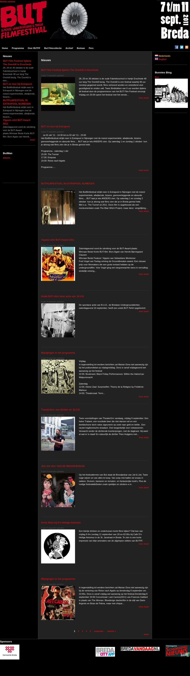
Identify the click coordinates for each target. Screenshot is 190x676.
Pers (91, 48)
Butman (81, 48)
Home (5, 48)
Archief (69, 48)
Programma (18, 48)
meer (32, 140)
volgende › (99, 631)
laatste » (111, 631)
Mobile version (7, 1)
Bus (157, 77)
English (161, 59)
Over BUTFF (34, 48)
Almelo (6, 158)
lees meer (144, 98)
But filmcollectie (53, 48)
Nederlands (162, 56)
